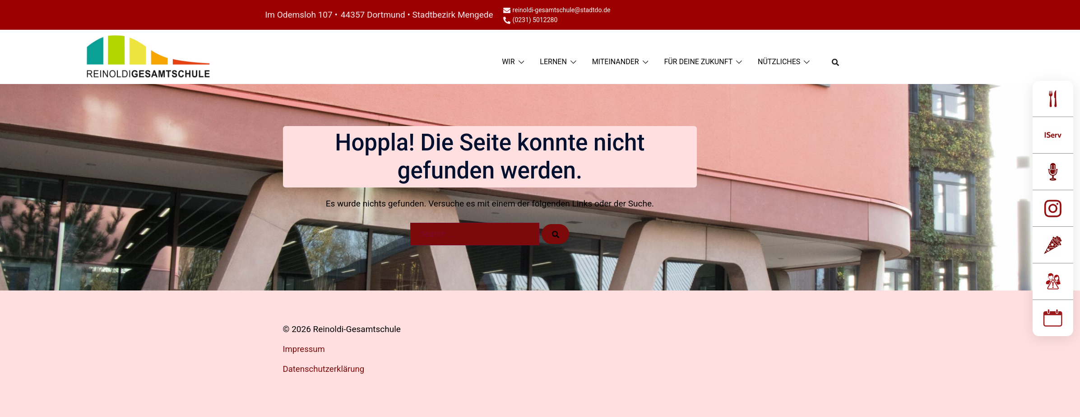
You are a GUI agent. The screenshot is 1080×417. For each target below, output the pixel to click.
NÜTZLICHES (779, 61)
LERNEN (553, 61)
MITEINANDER (615, 61)
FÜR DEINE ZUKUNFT (698, 61)
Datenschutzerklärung (324, 369)
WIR (508, 61)
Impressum (304, 349)
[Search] (555, 234)
